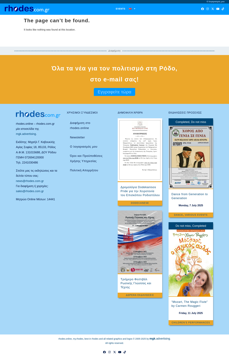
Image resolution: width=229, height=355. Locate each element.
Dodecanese (140, 203)
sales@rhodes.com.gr (30, 191)
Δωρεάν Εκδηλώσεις (140, 295)
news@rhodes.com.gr (30, 181)
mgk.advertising (26, 134)
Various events (196, 215)
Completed (182, 122)
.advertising (159, 338)
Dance (178, 215)
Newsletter (77, 137)
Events (120, 8)
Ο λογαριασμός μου (83, 146)
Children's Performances (191, 322)
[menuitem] (132, 9)
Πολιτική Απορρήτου (84, 170)
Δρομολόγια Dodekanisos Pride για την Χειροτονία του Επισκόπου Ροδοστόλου (140, 191)
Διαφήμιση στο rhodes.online (80, 125)
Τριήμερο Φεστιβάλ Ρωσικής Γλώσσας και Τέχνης (136, 283)
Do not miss (198, 122)
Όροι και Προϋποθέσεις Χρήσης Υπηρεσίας (86, 158)
